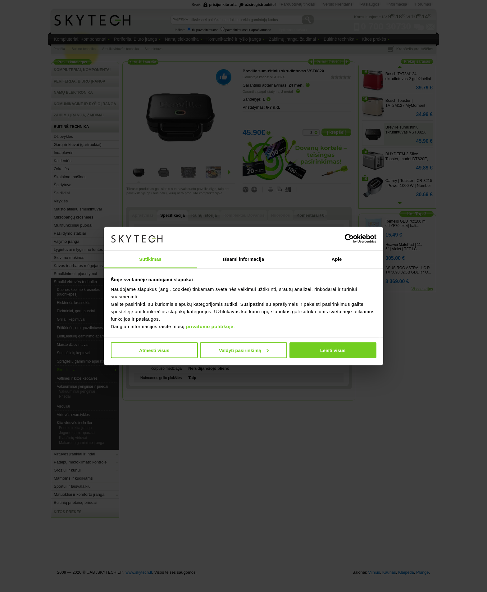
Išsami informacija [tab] (243, 259)
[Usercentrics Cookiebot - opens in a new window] (349, 238)
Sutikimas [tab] (150, 259)
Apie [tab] (337, 259)
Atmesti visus (154, 350)
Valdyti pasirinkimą (244, 350)
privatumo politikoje (210, 326)
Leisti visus (333, 350)
